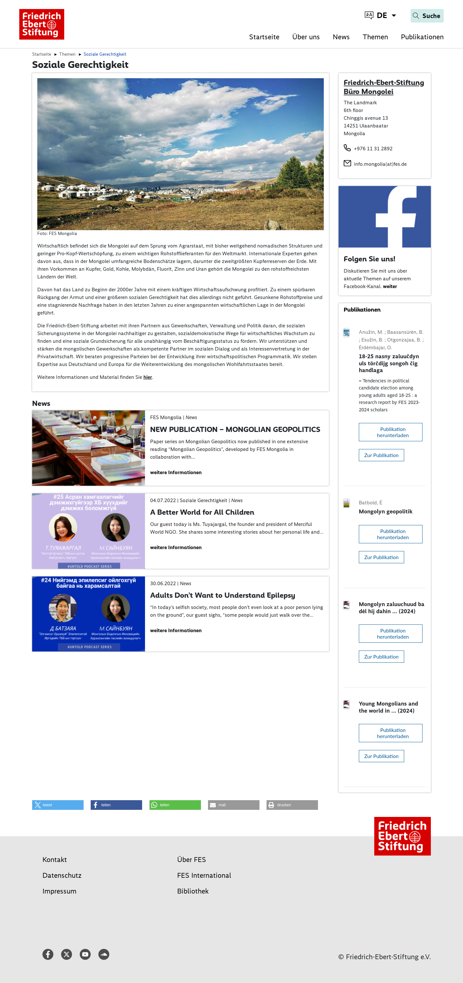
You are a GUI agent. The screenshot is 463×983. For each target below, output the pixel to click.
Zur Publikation (381, 455)
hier (147, 377)
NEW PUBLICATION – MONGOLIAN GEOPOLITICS (235, 429)
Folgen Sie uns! (369, 258)
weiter (390, 286)
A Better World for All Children (202, 512)
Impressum (59, 891)
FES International (204, 875)
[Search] (427, 16)
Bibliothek (193, 891)
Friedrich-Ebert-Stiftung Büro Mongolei (384, 87)
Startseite (264, 37)
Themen (375, 37)
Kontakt (54, 859)
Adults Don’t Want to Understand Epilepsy (222, 595)
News (341, 37)
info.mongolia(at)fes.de (380, 164)
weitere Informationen (176, 472)
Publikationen (422, 37)
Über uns (306, 37)
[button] (58, 805)
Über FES (191, 859)
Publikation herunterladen (393, 432)
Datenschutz (62, 875)
